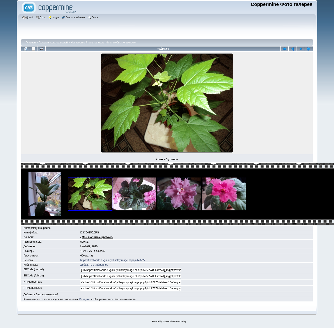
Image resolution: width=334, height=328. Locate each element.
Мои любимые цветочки (121, 42)
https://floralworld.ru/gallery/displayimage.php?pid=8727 (112, 260)
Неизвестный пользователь (87, 42)
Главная (31, 42)
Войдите (84, 299)
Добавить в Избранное (94, 264)
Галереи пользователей (53, 42)
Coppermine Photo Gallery (174, 321)
